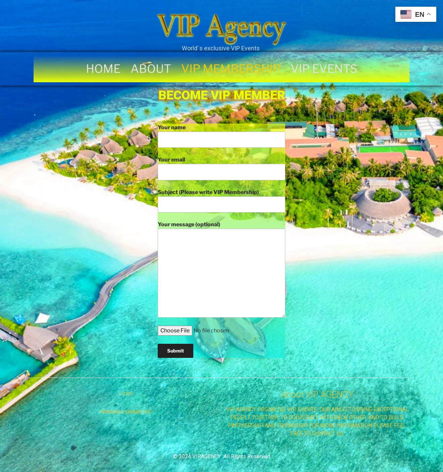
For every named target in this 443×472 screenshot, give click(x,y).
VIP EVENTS (324, 69)
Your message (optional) (221, 269)
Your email (221, 168)
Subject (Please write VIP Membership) (221, 201)
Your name (221, 136)
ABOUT (151, 69)
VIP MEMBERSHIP (231, 69)
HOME (103, 69)
